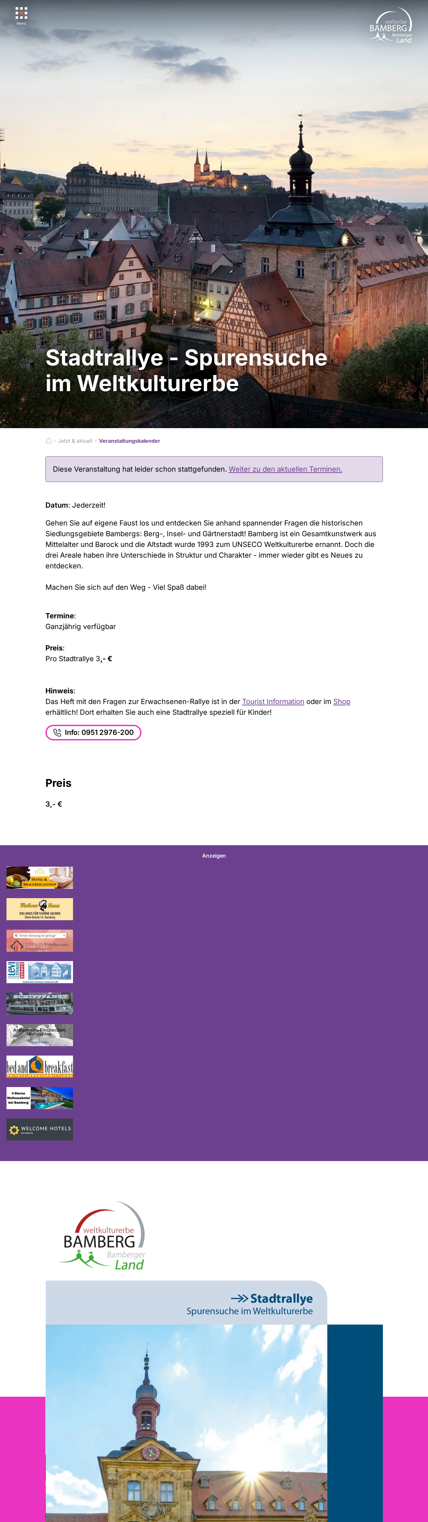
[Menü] (22, 16)
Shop (341, 701)
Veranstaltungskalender (129, 441)
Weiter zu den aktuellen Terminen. (285, 469)
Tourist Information (273, 701)
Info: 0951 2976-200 (94, 732)
